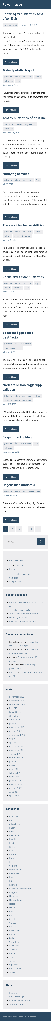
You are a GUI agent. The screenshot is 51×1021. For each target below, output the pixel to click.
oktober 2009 (15, 788)
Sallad (17, 400)
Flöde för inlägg (16, 996)
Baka (30, 231)
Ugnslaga (26, 236)
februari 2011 (15, 772)
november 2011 (16, 750)
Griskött (38, 231)
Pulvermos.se (12, 4)
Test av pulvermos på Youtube (24, 118)
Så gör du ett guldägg (18, 437)
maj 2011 (13, 765)
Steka (12, 953)
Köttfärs (7, 236)
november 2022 (16, 696)
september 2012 (17, 734)
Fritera (12, 854)
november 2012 (16, 727)
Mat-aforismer (34, 491)
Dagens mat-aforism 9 (19, 485)
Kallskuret (14, 873)
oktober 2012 (15, 731)
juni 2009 (13, 791)
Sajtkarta (13, 577)
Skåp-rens (14, 945)
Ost (11, 915)
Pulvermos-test (23, 574)
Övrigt (12, 919)
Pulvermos (8, 81)
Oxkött (16, 236)
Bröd (11, 843)
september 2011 (16, 757)
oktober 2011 (15, 753)
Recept (12, 569)
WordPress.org (16, 1004)
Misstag (13, 907)
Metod (30, 180)
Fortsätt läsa (10, 62)
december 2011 (16, 746)
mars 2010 (14, 776)
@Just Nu (8, 76)
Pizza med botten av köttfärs (23, 225)
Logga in (13, 993)
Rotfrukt (13, 934)
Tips (18, 81)
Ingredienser (30, 124)
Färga (12, 846)
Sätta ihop (26, 400)
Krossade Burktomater (20, 888)
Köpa (37, 283)
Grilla (11, 862)
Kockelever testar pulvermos (23, 277)
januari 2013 (15, 723)
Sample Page (15, 581)
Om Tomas (21, 565)
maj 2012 (13, 738)
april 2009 (14, 795)
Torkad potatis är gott (18, 70)
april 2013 (13, 715)
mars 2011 (13, 769)
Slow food (14, 949)
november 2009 (16, 784)
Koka (30, 76)
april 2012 (13, 742)
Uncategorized (10, 25)
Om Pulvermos (16, 560)
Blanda (19, 124)
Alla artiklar (20, 76)
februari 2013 (15, 719)
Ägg (16, 343)
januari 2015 (15, 712)
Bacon (12, 827)
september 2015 (17, 704)
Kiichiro (13, 672)
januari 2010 (15, 780)
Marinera (8, 400)
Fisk (11, 850)
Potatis (38, 76)
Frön (38, 396)
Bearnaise (14, 835)
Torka (12, 960)
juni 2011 (13, 761)
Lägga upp (14, 892)
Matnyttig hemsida (16, 174)
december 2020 (16, 700)
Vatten (12, 972)
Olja (11, 911)
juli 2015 (13, 708)
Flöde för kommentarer (20, 1000)
